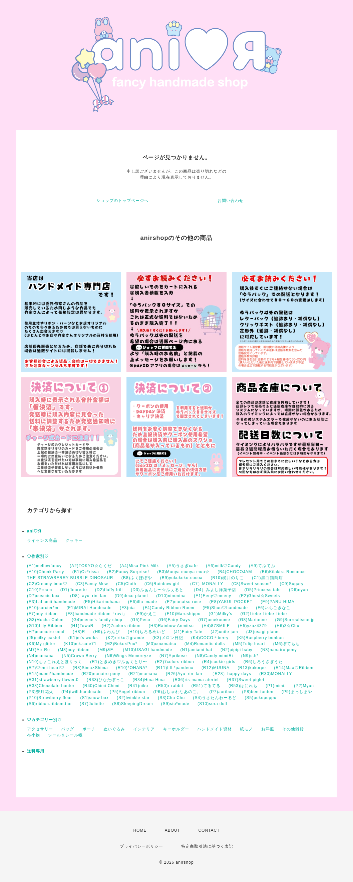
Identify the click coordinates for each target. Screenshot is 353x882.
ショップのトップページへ (122, 200)
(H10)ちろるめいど (146, 631)
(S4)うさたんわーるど (215, 697)
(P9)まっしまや (297, 691)
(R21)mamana (143, 673)
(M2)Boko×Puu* (121, 643)
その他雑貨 (293, 729)
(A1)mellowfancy (44, 565)
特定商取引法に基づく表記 (207, 846)
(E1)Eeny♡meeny (212, 595)
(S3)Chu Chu (171, 697)
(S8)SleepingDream (132, 703)
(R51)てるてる (206, 685)
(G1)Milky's (221, 613)
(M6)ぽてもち (286, 643)
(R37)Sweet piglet (245, 679)
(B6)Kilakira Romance (283, 571)
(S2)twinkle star (133, 697)
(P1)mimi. (276, 685)
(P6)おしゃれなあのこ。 (177, 691)
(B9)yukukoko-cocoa (181, 577)
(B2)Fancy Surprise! (128, 571)
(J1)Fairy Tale (187, 631)
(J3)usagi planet (263, 631)
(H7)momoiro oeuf (46, 631)
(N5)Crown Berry (79, 655)
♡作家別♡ (38, 556)
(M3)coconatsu (160, 643)
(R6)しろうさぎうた (263, 661)
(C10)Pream (39, 589)
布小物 (33, 735)
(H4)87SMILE (216, 625)
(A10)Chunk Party (45, 571)
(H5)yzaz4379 (252, 625)
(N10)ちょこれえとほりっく (54, 661)
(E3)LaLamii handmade (51, 601)
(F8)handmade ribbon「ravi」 (96, 613)
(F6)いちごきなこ (273, 607)
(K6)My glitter (41, 643)
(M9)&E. (106, 649)
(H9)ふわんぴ (106, 631)
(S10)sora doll (212, 703)
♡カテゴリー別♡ (44, 719)
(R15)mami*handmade (50, 673)
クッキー (74, 540)
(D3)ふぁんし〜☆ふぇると (157, 589)
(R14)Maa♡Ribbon (293, 667)
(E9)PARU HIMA (277, 601)
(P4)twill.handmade (81, 691)
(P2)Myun (304, 685)
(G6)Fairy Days (174, 619)
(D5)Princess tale (263, 589)
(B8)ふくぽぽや (136, 577)
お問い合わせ (231, 200)
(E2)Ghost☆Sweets (259, 595)
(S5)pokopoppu (261, 697)
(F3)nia (127, 607)
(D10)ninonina (171, 595)
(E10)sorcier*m (42, 607)
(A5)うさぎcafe (182, 565)
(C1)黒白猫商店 (267, 577)
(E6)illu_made (142, 601)
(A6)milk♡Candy (223, 565)
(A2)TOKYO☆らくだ (90, 565)
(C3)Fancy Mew (91, 583)
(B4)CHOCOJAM (235, 571)
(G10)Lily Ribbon (44, 625)
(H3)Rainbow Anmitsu (171, 625)
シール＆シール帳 (65, 735)
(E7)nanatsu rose (183, 601)
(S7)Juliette (92, 703)
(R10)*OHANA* (131, 667)
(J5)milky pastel (43, 637)
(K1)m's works (83, 637)
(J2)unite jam (224, 631)
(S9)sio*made (175, 703)
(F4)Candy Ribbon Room (168, 607)
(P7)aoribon (222, 691)
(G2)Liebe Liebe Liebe (264, 613)
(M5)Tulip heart (249, 643)
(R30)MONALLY (275, 673)
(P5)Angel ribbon (127, 691)
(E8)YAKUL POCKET (231, 601)
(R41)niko (138, 685)
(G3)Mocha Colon (45, 619)
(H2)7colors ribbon (121, 625)
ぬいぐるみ (114, 729)
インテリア (144, 729)
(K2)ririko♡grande (125, 637)
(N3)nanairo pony (279, 649)
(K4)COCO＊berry (210, 637)
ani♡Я (34, 531)
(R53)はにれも (243, 685)
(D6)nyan (298, 589)
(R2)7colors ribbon (174, 661)
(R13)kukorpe (252, 667)
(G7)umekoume (214, 619)
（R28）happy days (230, 673)
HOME (139, 830)
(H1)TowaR (81, 625)
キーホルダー (176, 729)
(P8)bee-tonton (258, 691)
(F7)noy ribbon (42, 613)
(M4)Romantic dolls (205, 643)
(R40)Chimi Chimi (101, 685)
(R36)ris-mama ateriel (196, 679)
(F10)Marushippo (183, 613)
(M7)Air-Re (38, 649)
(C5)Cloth (126, 583)
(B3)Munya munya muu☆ (183, 571)
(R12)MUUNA (216, 667)
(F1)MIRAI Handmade (88, 607)
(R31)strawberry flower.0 (53, 679)
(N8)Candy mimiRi (214, 655)
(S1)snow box (94, 697)
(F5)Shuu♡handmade (225, 607)
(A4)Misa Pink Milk (139, 565)
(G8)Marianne (252, 619)
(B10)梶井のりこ (227, 577)
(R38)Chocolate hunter (50, 685)
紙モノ (246, 729)
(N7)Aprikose (173, 655)
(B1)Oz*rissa (85, 571)
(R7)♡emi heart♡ (45, 667)
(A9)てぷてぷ (262, 565)
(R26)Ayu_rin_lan (184, 673)
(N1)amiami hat (197, 649)
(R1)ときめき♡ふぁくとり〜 (118, 661)
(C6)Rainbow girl (162, 583)
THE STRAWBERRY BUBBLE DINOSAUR (70, 577)
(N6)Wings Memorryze (128, 655)
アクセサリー (40, 729)
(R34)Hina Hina (148, 679)
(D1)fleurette (73, 589)
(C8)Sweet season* (252, 583)
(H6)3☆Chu (287, 625)
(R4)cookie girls (218, 661)
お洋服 (267, 729)
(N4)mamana (40, 655)
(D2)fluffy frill (109, 589)
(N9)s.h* (250, 655)
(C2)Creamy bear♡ (47, 583)
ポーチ (88, 729)
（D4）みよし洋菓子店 (214, 589)
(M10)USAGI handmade (147, 649)
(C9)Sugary (291, 583)
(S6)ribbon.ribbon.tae (49, 703)
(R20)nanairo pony (100, 673)
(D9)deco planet (131, 595)
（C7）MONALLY (206, 583)
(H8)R (79, 631)
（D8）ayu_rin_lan (87, 595)
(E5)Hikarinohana (101, 601)
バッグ (67, 729)
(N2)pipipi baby (237, 649)
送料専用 (35, 751)
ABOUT (172, 830)
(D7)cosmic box (43, 595)
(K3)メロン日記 (167, 637)
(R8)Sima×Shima (90, 667)
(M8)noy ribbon (74, 649)
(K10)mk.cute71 (80, 643)
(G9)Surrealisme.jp (295, 619)
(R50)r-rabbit (169, 685)
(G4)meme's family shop (97, 619)
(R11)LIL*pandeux (174, 667)
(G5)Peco (140, 619)
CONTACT (209, 830)
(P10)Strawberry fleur (49, 697)
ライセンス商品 (42, 540)
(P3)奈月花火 (40, 691)
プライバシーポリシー (141, 846)
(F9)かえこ (146, 613)
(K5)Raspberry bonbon (260, 637)
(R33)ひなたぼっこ (105, 679)
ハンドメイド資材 (214, 729)
